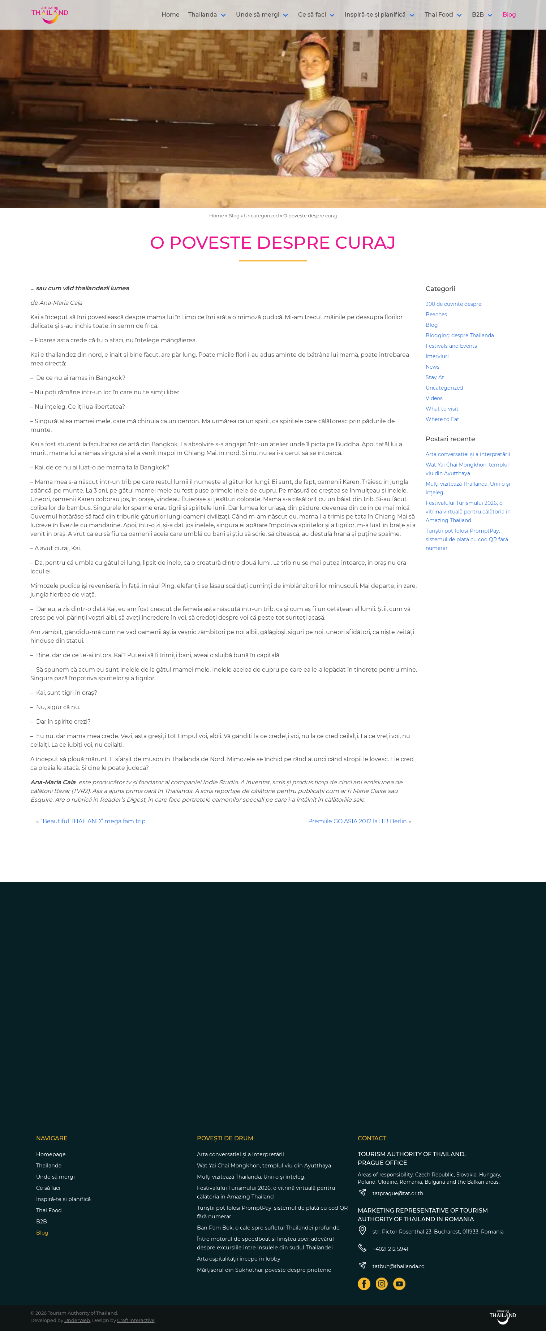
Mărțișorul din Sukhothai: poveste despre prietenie (264, 1270)
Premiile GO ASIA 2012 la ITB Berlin (357, 821)
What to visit (442, 409)
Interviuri (437, 356)
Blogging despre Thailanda (460, 335)
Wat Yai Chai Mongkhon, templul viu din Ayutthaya (264, 1165)
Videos (434, 398)
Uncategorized (261, 215)
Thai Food (439, 14)
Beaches (436, 314)
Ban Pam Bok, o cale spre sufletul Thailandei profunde (268, 1227)
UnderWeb (77, 1320)
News (432, 367)
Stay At (435, 377)
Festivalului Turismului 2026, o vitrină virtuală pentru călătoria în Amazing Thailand (468, 512)
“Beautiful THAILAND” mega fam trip (93, 821)
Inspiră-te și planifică (375, 14)
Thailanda (202, 14)
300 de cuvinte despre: (454, 304)
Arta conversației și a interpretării (468, 454)
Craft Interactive (136, 1320)
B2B (478, 14)
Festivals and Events (451, 346)
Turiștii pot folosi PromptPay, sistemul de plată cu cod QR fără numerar (467, 539)
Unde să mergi (257, 14)
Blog (509, 14)
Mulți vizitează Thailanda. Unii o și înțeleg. (251, 1177)
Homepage (51, 1154)
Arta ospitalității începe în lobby (238, 1259)
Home (171, 14)
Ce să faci (312, 14)
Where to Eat (442, 419)
